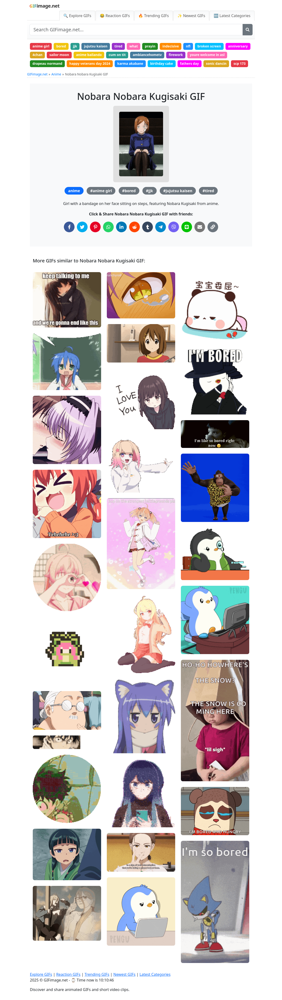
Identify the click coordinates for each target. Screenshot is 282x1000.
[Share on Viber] (173, 227)
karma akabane (130, 63)
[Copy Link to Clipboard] (212, 227)
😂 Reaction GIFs (115, 15)
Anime (56, 74)
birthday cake (161, 63)
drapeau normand (47, 63)
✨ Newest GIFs (191, 15)
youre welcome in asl (207, 54)
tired (118, 46)
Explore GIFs (41, 974)
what (133, 46)
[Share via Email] (199, 227)
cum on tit (117, 54)
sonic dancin (216, 63)
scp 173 (240, 63)
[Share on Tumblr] (147, 227)
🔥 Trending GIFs (153, 15)
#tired (208, 190)
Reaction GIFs (68, 974)
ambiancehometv (147, 54)
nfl (188, 46)
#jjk (149, 190)
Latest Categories (155, 974)
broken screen (209, 46)
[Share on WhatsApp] (108, 227)
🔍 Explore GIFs (77, 15)
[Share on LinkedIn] (121, 227)
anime (74, 190)
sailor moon (59, 54)
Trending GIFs (97, 974)
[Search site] (136, 29)
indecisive (170, 46)
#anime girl (101, 190)
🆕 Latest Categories (232, 15)
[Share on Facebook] (69, 227)
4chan (37, 54)
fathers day (189, 63)
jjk (75, 46)
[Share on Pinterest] (95, 227)
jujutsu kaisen (95, 46)
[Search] (248, 29)
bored (61, 46)
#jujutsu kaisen (177, 190)
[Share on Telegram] (160, 227)
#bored (129, 190)
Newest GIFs (124, 974)
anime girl (41, 46)
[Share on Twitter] (82, 227)
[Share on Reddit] (134, 227)
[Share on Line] (186, 227)
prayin (150, 46)
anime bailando (89, 54)
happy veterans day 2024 (89, 63)
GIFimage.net (37, 74)
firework (176, 54)
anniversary (238, 46)
